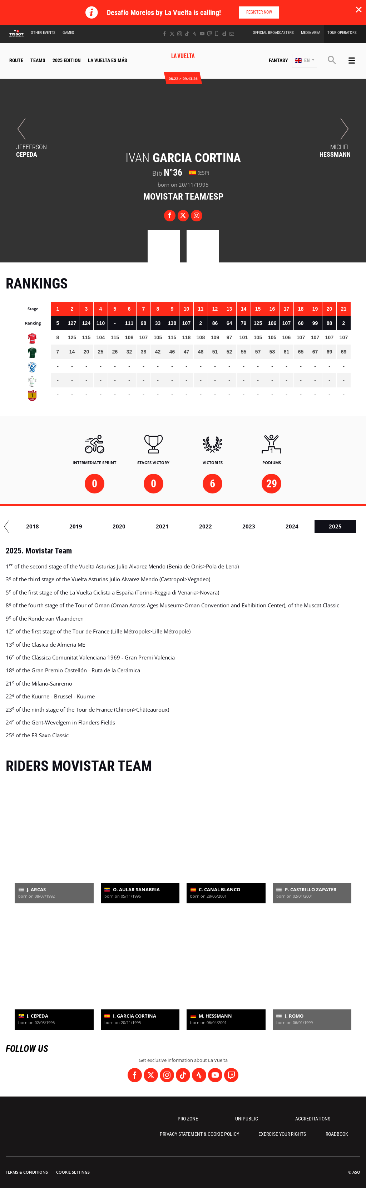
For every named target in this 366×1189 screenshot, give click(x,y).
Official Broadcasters (273, 32)
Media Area (310, 32)
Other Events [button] (43, 32)
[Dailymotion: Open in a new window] (224, 33)
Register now (259, 12)
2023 (321, 526)
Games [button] (68, 32)
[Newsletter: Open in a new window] (232, 33)
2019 (148, 526)
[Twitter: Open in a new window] (172, 33)
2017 (61, 526)
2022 (277, 526)
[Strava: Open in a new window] (194, 33)
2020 (191, 526)
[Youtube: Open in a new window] (202, 33)
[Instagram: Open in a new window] (179, 33)
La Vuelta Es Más (107, 60)
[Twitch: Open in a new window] (209, 33)
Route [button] (16, 60)
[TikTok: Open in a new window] (187, 33)
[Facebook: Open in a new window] (164, 33)
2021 (234, 526)
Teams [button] (37, 60)
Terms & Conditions (27, 1172)
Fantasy (278, 60)
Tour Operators (342, 32)
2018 (104, 526)
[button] (304, 60)
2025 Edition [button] (67, 60)
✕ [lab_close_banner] (359, 9)
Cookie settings (73, 1172)
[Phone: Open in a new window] (217, 33)
